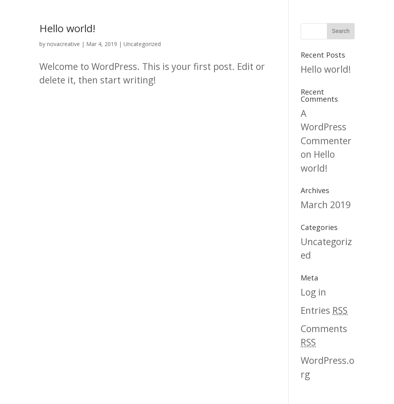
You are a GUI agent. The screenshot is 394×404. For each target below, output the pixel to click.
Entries (324, 310)
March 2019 (326, 204)
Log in (313, 292)
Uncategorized (142, 44)
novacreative (63, 44)
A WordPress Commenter (326, 127)
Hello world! (67, 28)
